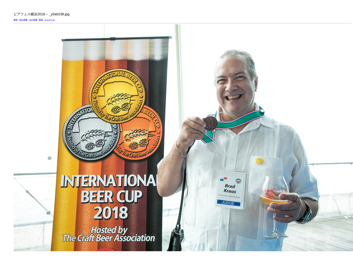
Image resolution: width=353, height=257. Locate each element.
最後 (41, 20)
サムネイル (50, 20)
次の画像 (33, 20)
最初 (16, 20)
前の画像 (23, 20)
